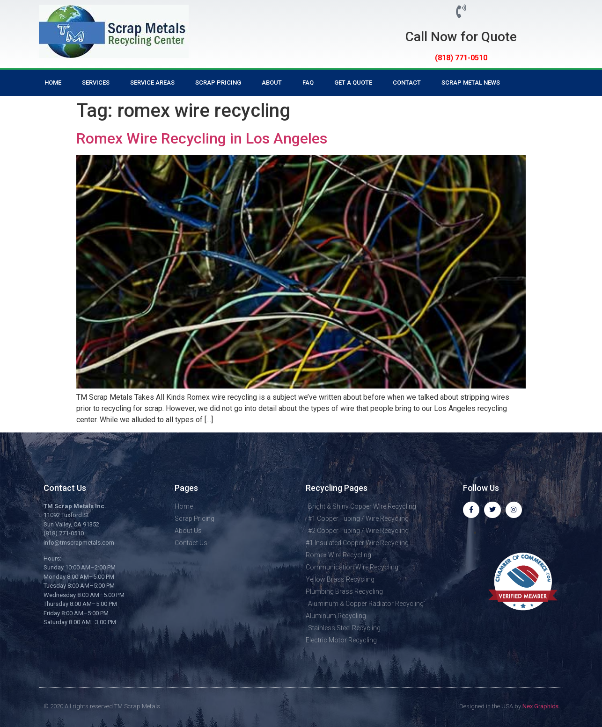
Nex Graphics (540, 705)
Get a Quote (353, 82)
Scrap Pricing (218, 82)
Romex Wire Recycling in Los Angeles (201, 138)
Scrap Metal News (470, 82)
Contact (407, 82)
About (272, 82)
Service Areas (152, 82)
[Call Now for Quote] (461, 11)
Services (96, 82)
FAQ (308, 82)
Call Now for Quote (461, 36)
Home (52, 82)
